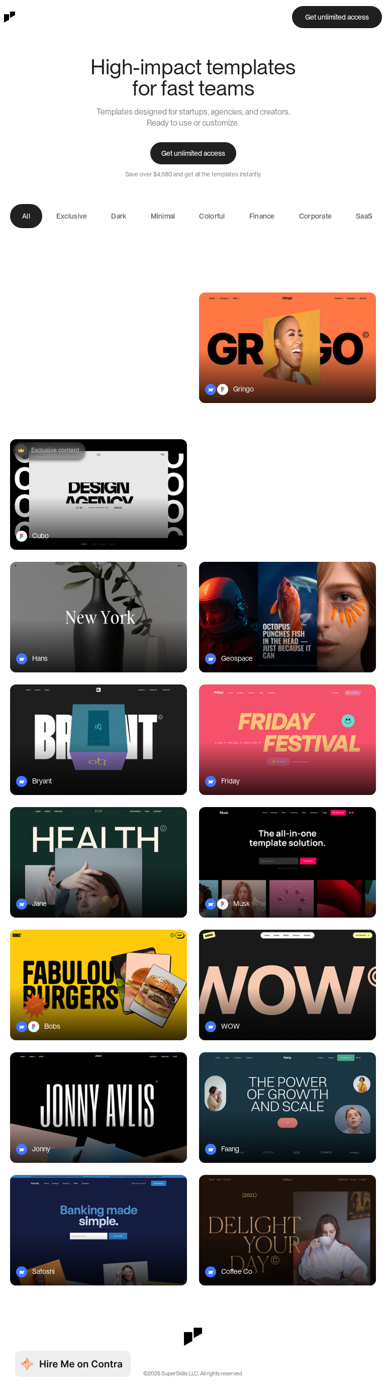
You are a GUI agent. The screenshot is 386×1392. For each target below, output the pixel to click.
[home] (9, 17)
